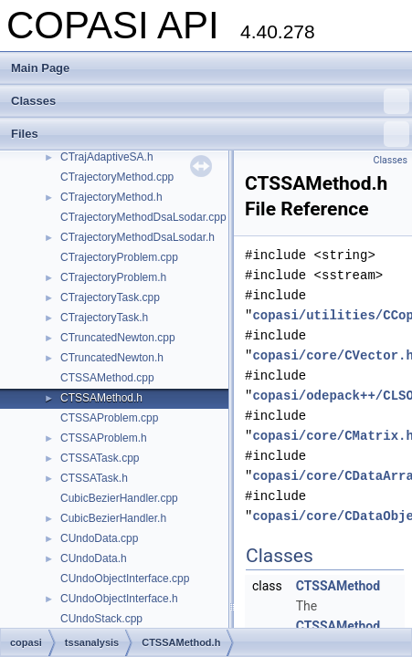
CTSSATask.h (94, 478)
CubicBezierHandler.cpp (119, 498)
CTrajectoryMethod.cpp (117, 177)
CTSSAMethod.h (101, 397)
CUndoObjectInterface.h (119, 598)
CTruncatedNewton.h (112, 357)
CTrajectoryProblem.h (113, 277)
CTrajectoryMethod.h (111, 197)
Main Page (40, 68)
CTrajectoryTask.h (104, 317)
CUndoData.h (93, 558)
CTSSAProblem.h (103, 438)
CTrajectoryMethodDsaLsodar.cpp (143, 217)
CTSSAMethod (338, 586)
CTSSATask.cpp (99, 458)
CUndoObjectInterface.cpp (124, 578)
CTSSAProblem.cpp (109, 418)
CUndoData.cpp (99, 538)
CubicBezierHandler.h (113, 518)
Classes (210, 101)
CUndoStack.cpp (101, 618)
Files (210, 134)
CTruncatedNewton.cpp (117, 337)
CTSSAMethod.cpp (107, 377)
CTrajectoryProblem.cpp (119, 257)
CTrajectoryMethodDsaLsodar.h (137, 237)
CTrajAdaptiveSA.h (106, 157)
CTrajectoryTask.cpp (110, 297)
